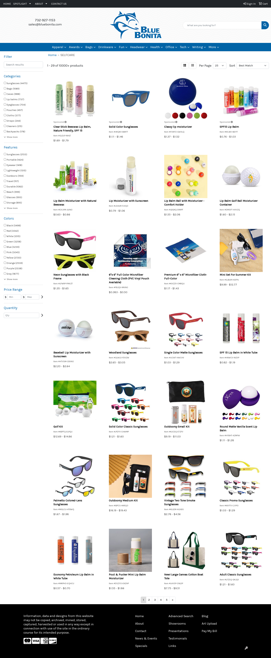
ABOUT (39, 3)
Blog (205, 616)
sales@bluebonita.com (45, 24)
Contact (140, 631)
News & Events (146, 638)
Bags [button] (89, 47)
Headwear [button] (137, 47)
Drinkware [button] (105, 47)
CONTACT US (59, 3)
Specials (141, 646)
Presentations (179, 631)
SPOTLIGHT (20, 3)
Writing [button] (197, 47)
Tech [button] (183, 47)
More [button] (212, 47)
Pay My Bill (209, 631)
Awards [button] (74, 47)
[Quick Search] (222, 25)
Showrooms (177, 623)
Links (172, 646)
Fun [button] (121, 47)
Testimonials (178, 638)
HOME (7, 3)
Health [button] (155, 47)
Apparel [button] (57, 47)
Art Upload (209, 623)
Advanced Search (181, 616)
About (139, 623)
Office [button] (170, 47)
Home (139, 616)
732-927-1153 (45, 20)
